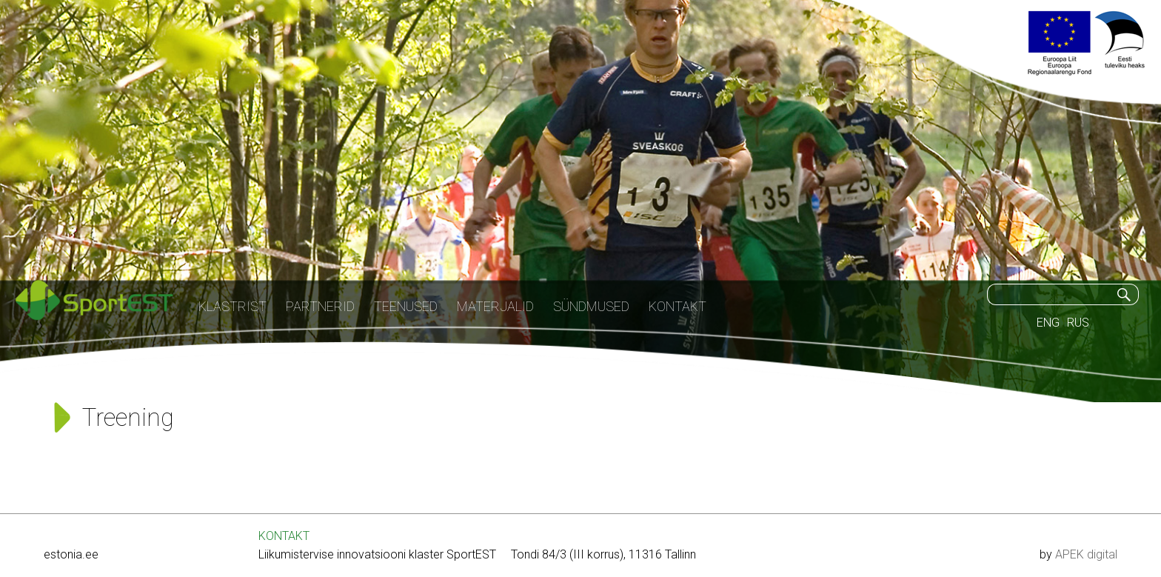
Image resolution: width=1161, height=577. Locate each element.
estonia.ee (71, 554)
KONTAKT (284, 536)
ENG (1048, 323)
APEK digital (1086, 554)
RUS (1078, 323)
